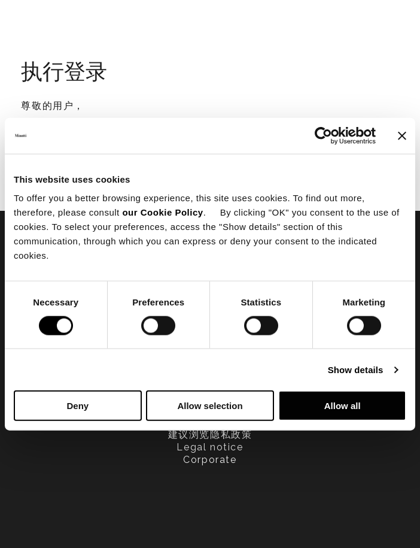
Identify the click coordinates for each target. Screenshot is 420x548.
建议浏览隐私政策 (210, 434)
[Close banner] (402, 135)
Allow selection (209, 406)
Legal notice (209, 447)
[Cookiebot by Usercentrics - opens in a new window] (323, 135)
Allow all (342, 406)
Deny (77, 406)
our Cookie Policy (162, 212)
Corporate (209, 459)
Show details (356, 369)
